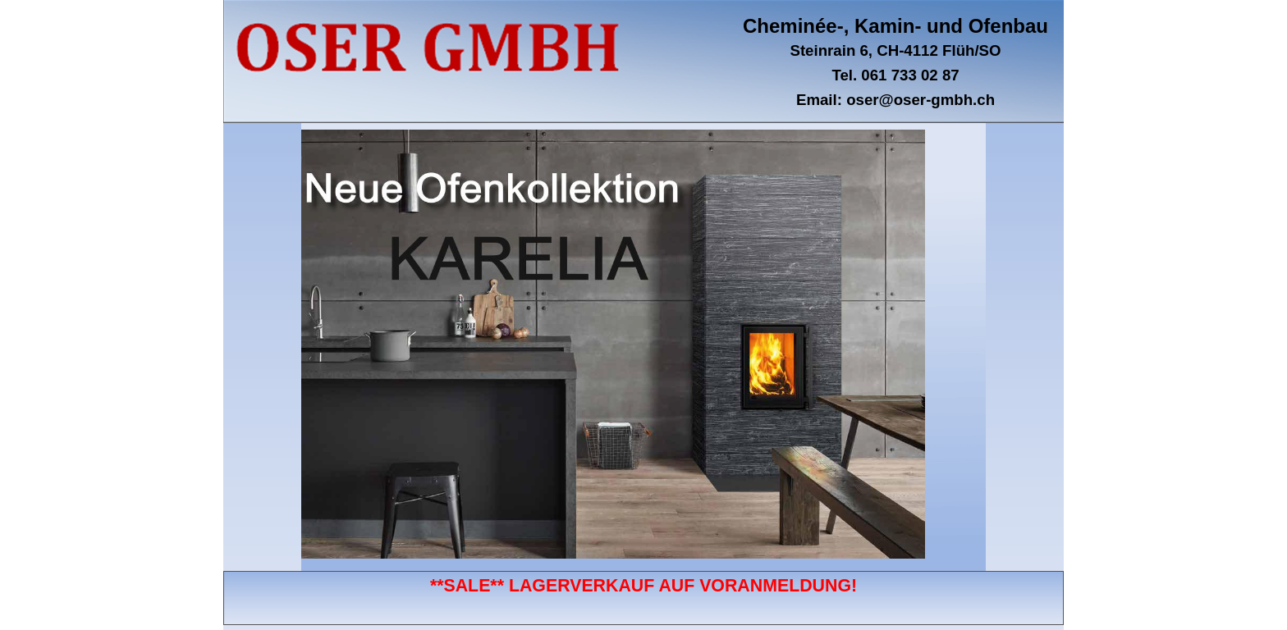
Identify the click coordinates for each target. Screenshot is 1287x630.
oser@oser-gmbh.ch (920, 99)
